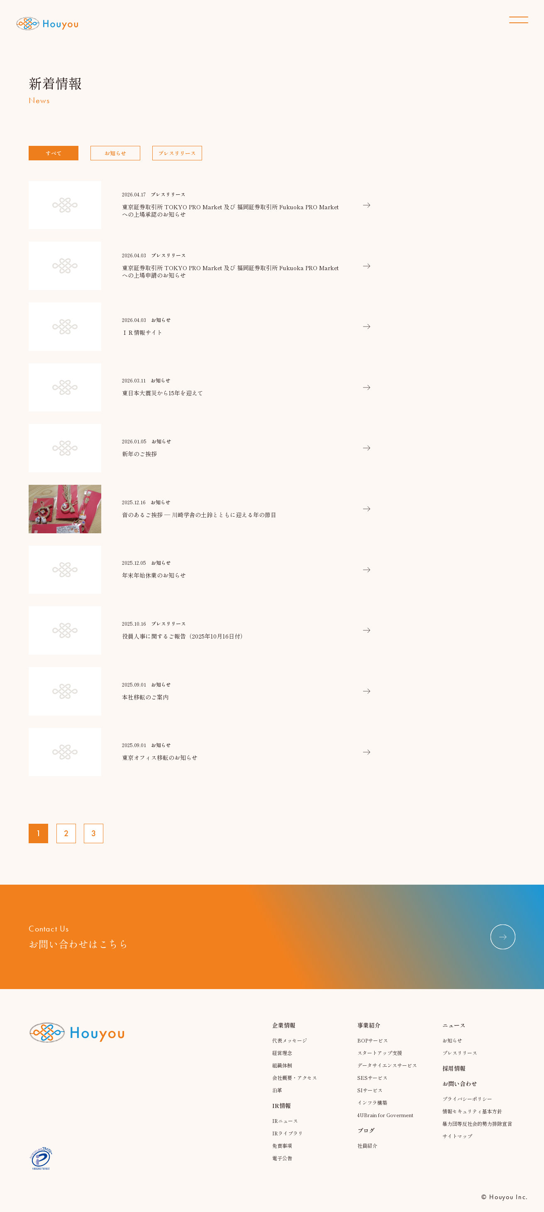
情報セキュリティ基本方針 (472, 1111)
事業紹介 (369, 1025)
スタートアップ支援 (379, 1052)
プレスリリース (177, 153)
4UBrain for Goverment (385, 1114)
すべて (54, 153)
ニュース (454, 1025)
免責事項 (282, 1145)
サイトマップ (457, 1135)
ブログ (366, 1130)
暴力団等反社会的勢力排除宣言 (477, 1123)
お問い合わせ (459, 1083)
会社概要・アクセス (294, 1077)
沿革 (277, 1089)
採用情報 (454, 1068)
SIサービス (370, 1089)
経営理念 (282, 1052)
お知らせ (115, 153)
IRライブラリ (287, 1133)
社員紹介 (367, 1145)
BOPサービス (372, 1040)
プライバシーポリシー (467, 1098)
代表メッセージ (289, 1040)
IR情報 (281, 1105)
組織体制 (282, 1065)
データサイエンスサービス (387, 1065)
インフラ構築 (372, 1102)
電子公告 (282, 1157)
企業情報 (283, 1025)
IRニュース (285, 1120)
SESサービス (372, 1077)
